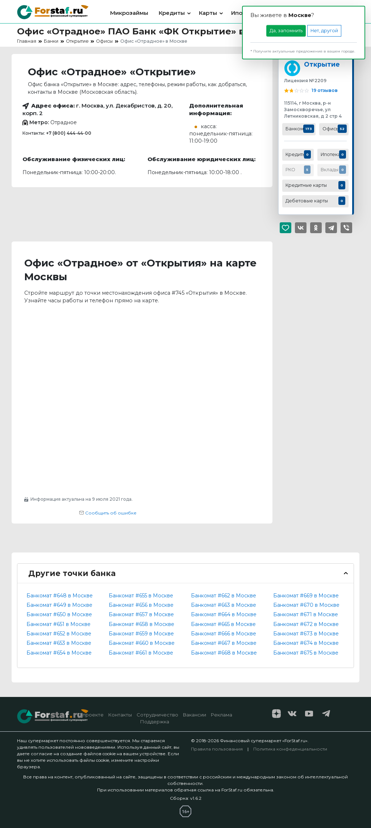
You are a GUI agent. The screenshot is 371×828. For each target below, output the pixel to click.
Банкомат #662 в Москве (223, 595)
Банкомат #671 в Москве (305, 614)
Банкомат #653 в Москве (58, 643)
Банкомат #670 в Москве (306, 605)
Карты (208, 12)
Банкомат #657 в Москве (141, 614)
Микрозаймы (129, 12)
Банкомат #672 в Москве (306, 624)
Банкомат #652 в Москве (58, 633)
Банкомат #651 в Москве (58, 624)
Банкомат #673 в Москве (306, 633)
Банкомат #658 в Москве (141, 624)
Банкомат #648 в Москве (59, 595)
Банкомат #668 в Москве (224, 653)
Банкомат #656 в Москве (141, 605)
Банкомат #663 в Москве (223, 605)
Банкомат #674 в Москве (306, 643)
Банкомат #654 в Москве (59, 653)
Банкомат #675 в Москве (305, 653)
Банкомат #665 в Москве (223, 624)
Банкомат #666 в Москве (223, 633)
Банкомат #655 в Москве (141, 595)
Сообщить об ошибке (108, 513)
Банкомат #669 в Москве (306, 595)
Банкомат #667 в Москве (224, 643)
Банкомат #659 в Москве (141, 633)
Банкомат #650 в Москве (59, 614)
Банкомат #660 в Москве (142, 643)
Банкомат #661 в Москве (141, 653)
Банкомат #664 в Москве (224, 614)
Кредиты (172, 12)
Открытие (322, 64)
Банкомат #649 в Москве (59, 605)
